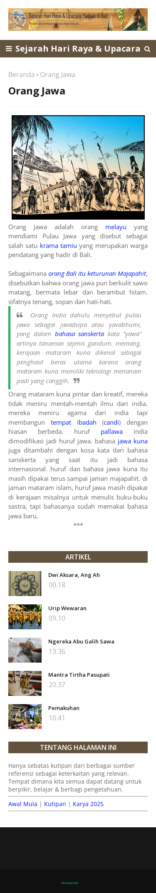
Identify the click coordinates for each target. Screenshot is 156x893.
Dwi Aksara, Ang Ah (74, 575)
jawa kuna (133, 441)
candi (111, 422)
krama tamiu (58, 245)
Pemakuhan (63, 708)
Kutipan (55, 804)
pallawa (112, 431)
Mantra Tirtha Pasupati (79, 674)
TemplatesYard (69, 883)
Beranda (21, 74)
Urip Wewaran (67, 608)
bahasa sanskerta (79, 333)
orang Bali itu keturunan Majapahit (97, 273)
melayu (115, 227)
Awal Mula (22, 804)
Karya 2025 (88, 804)
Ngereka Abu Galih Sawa (81, 641)
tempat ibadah (74, 422)
